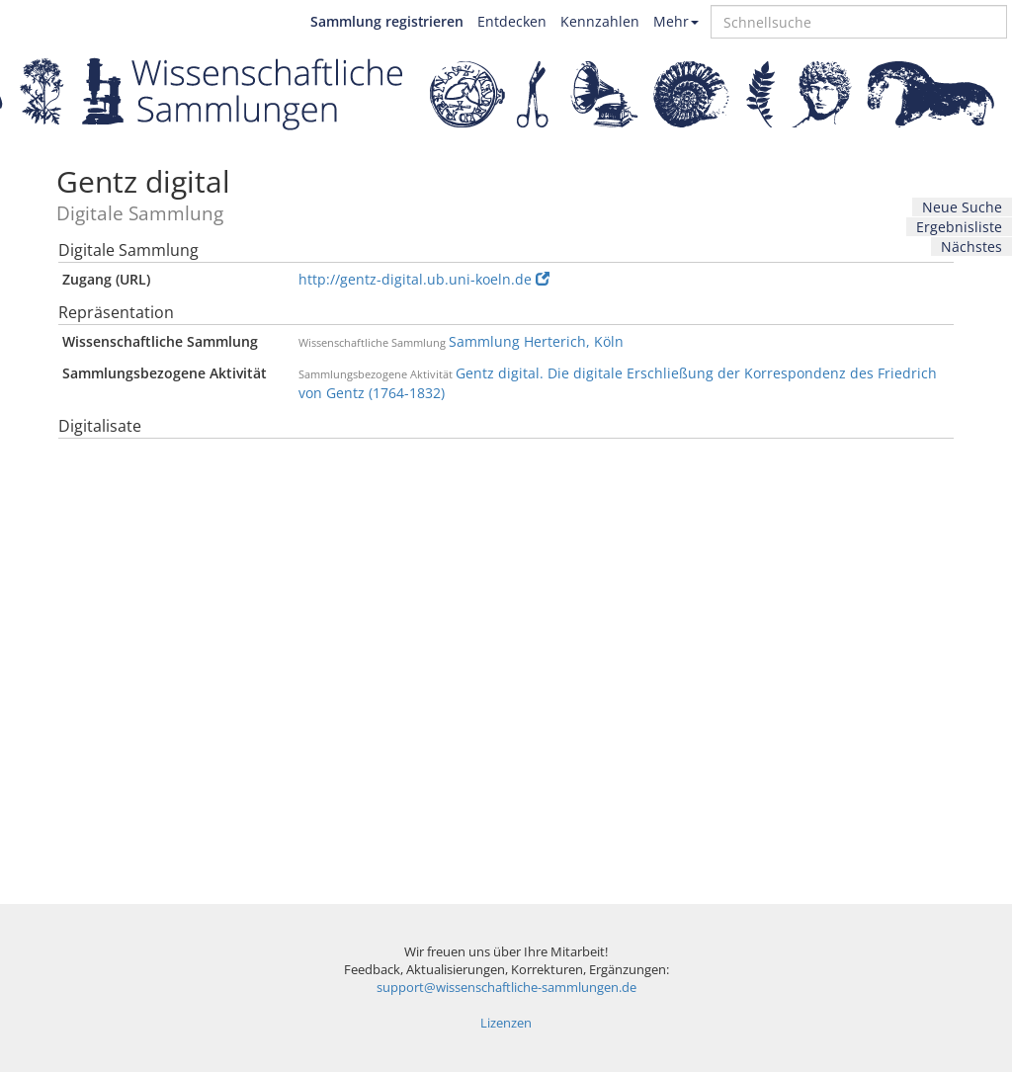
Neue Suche (962, 207)
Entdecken (512, 21)
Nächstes (971, 246)
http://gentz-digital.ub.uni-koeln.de (423, 279)
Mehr (676, 21)
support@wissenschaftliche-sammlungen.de (506, 987)
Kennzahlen (599, 21)
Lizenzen (506, 1023)
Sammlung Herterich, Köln (536, 341)
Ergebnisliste (959, 226)
